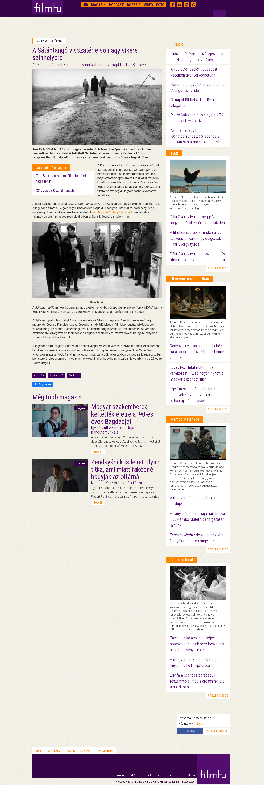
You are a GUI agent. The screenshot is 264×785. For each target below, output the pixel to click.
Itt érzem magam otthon (189, 278)
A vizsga (199, 723)
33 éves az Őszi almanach (55, 190)
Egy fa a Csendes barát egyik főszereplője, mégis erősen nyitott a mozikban (197, 681)
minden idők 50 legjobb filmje (111, 212)
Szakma (189, 775)
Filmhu (120, 775)
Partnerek (53, 750)
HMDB (133, 775)
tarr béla (39, 375)
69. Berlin (74, 375)
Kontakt (85, 750)
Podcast (116, 5)
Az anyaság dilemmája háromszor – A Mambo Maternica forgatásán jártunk (197, 519)
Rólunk (70, 750)
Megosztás (43, 384)
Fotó (160, 5)
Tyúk (174, 153)
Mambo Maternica (184, 419)
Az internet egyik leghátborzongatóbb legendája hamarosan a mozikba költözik (195, 136)
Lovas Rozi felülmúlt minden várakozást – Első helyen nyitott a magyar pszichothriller (197, 373)
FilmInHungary (150, 775)
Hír (85, 5)
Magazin (98, 5)
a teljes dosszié (218, 268)
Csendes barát (181, 559)
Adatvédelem (105, 750)
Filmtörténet (172, 775)
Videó (148, 5)
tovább (98, 451)
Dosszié (133, 5)
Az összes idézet (217, 731)
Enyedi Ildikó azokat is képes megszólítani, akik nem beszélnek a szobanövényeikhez (197, 644)
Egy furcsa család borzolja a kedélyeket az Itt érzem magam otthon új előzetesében (195, 395)
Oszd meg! (192, 731)
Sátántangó (56, 375)
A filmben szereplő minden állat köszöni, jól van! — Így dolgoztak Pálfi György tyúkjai (195, 238)
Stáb (38, 750)
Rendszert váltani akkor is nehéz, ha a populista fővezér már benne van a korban (197, 352)
